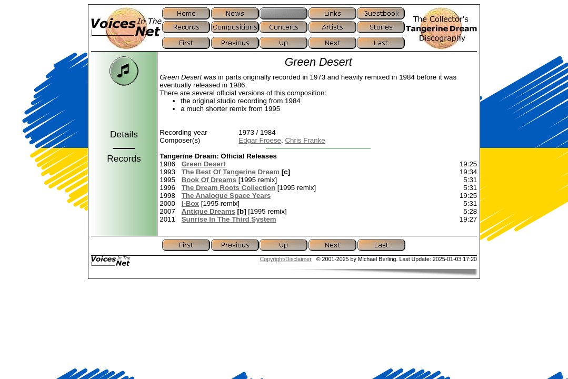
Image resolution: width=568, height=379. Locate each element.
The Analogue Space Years (226, 196)
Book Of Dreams (209, 180)
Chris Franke (305, 140)
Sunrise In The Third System (229, 219)
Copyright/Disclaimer (286, 259)
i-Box (190, 203)
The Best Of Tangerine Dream (231, 172)
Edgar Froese (259, 140)
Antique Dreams (208, 211)
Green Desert (204, 164)
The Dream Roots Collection (228, 188)
